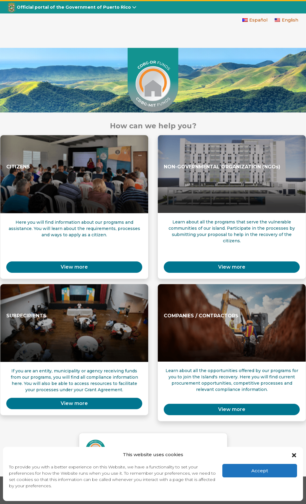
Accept (259, 470)
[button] (294, 455)
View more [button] (74, 267)
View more (231, 267)
